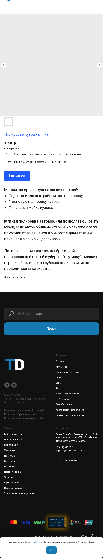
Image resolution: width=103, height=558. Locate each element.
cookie (35, 542)
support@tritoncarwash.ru (69, 450)
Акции (59, 377)
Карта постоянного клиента (70, 410)
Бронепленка (11, 466)
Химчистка (9, 450)
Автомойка (61, 367)
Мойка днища (11, 445)
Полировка (9, 456)
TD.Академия (63, 399)
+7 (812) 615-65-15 (65, 447)
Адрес (59, 388)
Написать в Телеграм (67, 460)
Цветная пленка (12, 472)
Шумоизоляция (12, 482)
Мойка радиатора (13, 439)
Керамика (9, 461)
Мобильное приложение (67, 394)
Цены (58, 383)
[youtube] (14, 385)
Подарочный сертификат (68, 372)
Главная (60, 361)
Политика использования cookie (24, 418)
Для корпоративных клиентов (71, 415)
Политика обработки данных (21, 414)
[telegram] (7, 385)
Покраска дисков (13, 488)
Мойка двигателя (13, 434)
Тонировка (9, 477)
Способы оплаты (64, 404)
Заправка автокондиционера (19, 493)
